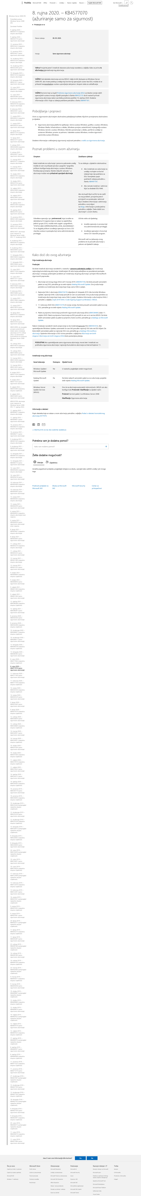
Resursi (81, 3)
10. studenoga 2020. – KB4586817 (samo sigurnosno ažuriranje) (17, 639)
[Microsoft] (14, 3)
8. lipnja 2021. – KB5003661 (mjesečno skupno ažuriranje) (17, 531)
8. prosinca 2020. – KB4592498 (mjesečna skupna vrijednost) (17, 625)
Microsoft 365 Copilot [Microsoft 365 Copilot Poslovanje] (75, 1189)
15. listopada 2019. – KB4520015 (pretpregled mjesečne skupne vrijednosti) (18, 829)
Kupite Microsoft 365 (94, 3)
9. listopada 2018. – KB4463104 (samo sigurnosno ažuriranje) (17, 1110)
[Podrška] (27, 3)
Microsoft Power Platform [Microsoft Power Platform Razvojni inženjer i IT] (99, 1187)
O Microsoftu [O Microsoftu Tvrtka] (117, 1172)
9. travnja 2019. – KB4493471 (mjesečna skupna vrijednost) (17, 978)
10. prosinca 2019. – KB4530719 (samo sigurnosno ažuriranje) (17, 791)
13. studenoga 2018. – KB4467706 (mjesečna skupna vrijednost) (17, 1094)
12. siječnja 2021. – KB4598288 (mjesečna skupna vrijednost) (17, 603)
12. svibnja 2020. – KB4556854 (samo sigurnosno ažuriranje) (17, 719)
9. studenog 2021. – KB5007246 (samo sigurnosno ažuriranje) (17, 448)
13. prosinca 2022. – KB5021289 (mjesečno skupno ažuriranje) (17, 219)
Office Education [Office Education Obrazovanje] (55, 1182)
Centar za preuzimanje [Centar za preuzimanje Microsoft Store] (35, 1172)
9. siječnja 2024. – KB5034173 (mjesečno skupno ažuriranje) (17, 32)
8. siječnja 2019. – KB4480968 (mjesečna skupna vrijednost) (17, 1056)
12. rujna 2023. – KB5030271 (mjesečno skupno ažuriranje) (17, 89)
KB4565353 (93, 326)
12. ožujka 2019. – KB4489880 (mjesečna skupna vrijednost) (17, 1002)
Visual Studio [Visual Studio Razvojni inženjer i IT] (96, 1194)
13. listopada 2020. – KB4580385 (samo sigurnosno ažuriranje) (17, 654)
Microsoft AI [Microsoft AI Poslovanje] (73, 1169)
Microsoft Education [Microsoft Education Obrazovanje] (56, 1169)
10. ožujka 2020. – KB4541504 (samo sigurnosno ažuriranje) (17, 747)
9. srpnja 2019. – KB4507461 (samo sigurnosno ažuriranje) (17, 915)
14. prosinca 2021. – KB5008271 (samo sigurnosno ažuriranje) (17, 434)
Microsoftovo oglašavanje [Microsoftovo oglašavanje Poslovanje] (76, 1186)
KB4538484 (94, 313)
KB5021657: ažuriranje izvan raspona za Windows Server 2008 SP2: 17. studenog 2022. (18, 234)
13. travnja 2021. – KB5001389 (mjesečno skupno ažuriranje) (17, 560)
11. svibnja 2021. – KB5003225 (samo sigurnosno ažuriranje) (17, 553)
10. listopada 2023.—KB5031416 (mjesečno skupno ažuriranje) (17, 75)
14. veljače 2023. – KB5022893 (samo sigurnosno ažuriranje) (17, 197)
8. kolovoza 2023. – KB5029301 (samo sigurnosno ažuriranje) (17, 111)
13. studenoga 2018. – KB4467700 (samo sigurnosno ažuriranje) (17, 1087)
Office (45, 3)
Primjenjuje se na (39, 25)
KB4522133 (79, 95)
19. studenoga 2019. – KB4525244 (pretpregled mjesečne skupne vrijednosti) (18, 806)
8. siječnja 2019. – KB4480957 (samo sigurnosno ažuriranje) (17, 1049)
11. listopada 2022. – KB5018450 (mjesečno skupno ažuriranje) (17, 257)
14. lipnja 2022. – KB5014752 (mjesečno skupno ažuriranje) (17, 314)
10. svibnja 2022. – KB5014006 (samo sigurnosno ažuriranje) (17, 353)
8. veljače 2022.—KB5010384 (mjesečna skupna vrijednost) (17, 389)
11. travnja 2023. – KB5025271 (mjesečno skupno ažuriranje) (17, 161)
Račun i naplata (72, 3)
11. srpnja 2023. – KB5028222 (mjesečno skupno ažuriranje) (17, 118)
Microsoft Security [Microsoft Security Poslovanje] (75, 1172)
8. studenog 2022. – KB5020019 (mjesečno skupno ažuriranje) (17, 242)
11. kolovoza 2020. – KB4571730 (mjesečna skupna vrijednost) (17, 682)
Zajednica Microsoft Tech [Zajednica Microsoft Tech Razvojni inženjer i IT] (99, 1181)
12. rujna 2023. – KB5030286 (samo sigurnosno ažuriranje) (17, 96)
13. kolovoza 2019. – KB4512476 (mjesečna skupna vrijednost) (17, 885)
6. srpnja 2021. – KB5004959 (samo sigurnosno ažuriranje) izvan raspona (17, 523)
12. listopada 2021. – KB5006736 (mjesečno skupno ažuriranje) (17, 455)
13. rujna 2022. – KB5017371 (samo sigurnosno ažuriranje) (17, 278)
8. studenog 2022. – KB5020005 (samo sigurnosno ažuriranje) (17, 250)
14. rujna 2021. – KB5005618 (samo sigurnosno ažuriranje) (17, 477)
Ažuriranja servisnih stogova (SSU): (52, 336)
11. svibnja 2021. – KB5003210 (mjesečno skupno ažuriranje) (17, 546)
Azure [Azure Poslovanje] (71, 1176)
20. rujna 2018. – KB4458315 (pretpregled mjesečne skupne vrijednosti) (18, 1126)
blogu (83, 207)
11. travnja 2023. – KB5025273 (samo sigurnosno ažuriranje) (17, 168)
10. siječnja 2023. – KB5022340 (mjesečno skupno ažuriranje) (17, 204)
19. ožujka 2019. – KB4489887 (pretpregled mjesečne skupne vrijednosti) (18, 994)
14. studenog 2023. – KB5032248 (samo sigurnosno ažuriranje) (17, 68)
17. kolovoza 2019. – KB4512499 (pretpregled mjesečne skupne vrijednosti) (18, 876)
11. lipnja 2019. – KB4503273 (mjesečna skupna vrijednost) (17, 932)
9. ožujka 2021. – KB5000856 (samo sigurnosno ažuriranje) (17, 582)
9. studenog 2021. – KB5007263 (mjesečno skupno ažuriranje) (17, 441)
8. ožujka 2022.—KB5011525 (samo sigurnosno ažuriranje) (17, 381)
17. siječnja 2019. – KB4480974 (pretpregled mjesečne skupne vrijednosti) (18, 1041)
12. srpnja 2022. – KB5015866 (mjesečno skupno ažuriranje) (17, 300)
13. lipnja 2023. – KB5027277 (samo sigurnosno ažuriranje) (17, 140)
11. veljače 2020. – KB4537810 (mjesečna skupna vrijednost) (17, 762)
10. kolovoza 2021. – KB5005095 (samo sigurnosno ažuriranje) (17, 491)
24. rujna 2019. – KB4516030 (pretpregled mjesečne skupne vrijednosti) (18, 853)
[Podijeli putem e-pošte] (42, 424)
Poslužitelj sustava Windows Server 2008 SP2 (17, 21)
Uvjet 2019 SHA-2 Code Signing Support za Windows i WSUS (74, 300)
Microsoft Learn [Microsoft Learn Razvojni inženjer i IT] (97, 1172)
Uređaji (61, 3)
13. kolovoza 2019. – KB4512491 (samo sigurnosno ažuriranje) (17, 892)
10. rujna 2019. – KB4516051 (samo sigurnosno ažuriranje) (17, 861)
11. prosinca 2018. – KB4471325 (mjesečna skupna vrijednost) (17, 1063)
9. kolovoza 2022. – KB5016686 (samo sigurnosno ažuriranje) (17, 293)
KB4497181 (85, 100)
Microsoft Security (78, 486)
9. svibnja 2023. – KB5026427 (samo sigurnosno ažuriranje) (17, 154)
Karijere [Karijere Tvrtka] (116, 1169)
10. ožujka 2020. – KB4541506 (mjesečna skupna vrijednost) (17, 755)
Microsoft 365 (37, 3)
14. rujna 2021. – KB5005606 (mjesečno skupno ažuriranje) (17, 470)
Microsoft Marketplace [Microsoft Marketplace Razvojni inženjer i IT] (98, 1184)
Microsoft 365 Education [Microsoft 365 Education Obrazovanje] (57, 1179)
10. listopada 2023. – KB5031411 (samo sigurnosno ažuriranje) (17, 82)
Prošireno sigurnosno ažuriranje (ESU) (71, 93)
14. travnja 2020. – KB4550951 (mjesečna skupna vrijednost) (17, 740)
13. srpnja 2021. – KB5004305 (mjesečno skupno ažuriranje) (17, 499)
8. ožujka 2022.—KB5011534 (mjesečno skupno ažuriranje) (17, 374)
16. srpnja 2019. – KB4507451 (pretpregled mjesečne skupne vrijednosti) (18, 900)
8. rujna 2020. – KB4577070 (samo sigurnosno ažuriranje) (17, 668)
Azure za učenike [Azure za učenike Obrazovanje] (55, 1192)
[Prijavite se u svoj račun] (131, 2)
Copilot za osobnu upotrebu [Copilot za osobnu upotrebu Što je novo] (14, 1172)
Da (80, 1158)
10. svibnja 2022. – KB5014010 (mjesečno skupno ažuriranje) (17, 345)
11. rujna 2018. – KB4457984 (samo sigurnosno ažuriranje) (17, 1141)
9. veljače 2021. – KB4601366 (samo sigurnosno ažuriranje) (17, 596)
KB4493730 (81, 282)
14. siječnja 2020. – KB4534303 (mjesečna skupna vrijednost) (17, 783)
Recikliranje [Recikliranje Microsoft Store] (32, 1182)
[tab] (38, 462)
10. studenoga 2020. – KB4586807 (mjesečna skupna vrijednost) (17, 632)
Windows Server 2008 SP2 (17, 16)
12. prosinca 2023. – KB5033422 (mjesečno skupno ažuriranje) (17, 46)
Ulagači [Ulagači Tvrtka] (116, 1179)
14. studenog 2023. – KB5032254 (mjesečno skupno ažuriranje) (17, 60)
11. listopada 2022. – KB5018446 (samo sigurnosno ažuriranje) (17, 264)
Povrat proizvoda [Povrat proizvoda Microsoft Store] (33, 1176)
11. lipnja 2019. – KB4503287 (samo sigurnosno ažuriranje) (17, 939)
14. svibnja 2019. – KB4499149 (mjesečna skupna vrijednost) (17, 962)
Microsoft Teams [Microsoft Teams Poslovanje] (74, 1192)
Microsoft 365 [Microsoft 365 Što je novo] (10, 1176)
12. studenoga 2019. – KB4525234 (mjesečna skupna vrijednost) (17, 821)
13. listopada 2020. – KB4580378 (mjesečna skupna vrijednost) (17, 646)
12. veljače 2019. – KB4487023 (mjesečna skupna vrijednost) (17, 1033)
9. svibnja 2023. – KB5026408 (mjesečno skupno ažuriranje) (17, 147)
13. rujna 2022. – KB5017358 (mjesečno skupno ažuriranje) (17, 271)
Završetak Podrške (16, 26)
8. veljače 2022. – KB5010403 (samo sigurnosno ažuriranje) (17, 396)
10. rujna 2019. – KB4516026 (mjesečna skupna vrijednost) (17, 868)
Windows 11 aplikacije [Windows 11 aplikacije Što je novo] (12, 1179)
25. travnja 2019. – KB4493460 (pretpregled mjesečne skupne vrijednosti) (18, 970)
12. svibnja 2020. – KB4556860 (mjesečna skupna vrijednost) (17, 726)
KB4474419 (63, 292)
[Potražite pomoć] (126, 2)
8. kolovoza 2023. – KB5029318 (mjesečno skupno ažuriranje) (17, 104)
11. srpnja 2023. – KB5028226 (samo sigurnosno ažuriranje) (17, 125)
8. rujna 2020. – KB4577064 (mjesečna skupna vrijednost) (17, 661)
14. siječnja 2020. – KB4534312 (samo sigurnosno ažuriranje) (17, 776)
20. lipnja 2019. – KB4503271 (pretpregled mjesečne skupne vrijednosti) (18, 923)
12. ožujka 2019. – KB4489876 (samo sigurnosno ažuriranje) (17, 1009)
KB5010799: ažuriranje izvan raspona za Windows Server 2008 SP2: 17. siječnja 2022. (17, 404)
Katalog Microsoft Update (81, 284)
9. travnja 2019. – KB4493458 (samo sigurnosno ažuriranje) (17, 986)
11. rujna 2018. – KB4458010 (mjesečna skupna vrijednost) (17, 1134)
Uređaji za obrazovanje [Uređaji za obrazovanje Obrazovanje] (56, 1172)
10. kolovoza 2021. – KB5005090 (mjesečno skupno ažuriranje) (17, 484)
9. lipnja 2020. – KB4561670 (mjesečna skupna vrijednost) (17, 711)
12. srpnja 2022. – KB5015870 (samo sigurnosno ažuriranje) (17, 307)
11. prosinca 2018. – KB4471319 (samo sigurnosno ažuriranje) (17, 1071)
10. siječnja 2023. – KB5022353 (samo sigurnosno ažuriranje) (17, 212)
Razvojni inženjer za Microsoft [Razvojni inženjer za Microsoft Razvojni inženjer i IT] (100, 1169)
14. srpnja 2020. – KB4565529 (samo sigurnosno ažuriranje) (17, 697)
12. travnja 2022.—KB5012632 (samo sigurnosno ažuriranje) (17, 367)
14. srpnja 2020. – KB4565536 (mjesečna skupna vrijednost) (17, 690)
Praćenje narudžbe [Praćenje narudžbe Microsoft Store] (34, 1179)
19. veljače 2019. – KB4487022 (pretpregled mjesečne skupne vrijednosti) (18, 1017)
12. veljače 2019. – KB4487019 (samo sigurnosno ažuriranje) (17, 1025)
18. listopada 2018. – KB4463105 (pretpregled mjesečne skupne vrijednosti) (18, 1102)
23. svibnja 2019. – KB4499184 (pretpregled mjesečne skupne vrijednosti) (18, 947)
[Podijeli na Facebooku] (33, 424)
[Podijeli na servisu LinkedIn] (37, 424)
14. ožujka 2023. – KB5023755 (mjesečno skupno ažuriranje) (17, 176)
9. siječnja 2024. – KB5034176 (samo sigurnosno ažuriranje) (17, 39)
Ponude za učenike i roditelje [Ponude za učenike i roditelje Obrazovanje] (58, 1189)
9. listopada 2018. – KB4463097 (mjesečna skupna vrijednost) (17, 1118)
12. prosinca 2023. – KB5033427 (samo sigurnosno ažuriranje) (17, 53)
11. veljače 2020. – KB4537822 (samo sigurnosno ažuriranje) (17, 769)
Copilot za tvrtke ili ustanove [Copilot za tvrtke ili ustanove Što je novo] (14, 1169)
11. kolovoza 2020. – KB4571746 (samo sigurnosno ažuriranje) (17, 675)
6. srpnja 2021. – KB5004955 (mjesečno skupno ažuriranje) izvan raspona (18, 514)
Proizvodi (52, 3)
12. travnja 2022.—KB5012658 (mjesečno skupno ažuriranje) (17, 360)
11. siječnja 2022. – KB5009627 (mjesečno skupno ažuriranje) (17, 412)
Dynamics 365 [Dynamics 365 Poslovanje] (74, 1179)
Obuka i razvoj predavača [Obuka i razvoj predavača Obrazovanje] (57, 1186)
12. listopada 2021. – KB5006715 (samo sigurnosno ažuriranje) (17, 463)
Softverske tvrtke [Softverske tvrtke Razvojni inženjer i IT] (97, 1191)
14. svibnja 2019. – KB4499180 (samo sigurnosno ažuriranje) (17, 955)
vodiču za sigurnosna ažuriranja (93, 140)
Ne (92, 1158)
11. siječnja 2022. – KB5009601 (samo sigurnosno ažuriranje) (17, 419)
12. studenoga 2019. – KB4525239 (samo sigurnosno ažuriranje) (17, 814)
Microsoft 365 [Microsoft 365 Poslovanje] (73, 1182)
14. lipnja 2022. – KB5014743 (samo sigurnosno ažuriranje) (17, 322)
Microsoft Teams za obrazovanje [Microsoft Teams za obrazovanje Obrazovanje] (59, 1176)
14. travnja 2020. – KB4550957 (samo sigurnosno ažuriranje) (17, 733)
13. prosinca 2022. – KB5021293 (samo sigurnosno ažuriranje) (17, 226)
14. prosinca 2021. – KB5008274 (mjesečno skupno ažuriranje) (17, 427)
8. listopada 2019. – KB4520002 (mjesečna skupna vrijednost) (17, 838)
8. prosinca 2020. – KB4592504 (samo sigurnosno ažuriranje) (17, 618)
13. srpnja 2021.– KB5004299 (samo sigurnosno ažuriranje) (17, 506)
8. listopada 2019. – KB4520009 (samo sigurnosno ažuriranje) (17, 845)
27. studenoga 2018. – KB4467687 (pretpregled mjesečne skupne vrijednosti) (18, 1079)
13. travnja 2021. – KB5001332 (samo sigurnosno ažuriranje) (17, 567)
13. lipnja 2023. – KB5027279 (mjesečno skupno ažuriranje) (17, 132)
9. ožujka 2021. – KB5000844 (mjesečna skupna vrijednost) (17, 574)
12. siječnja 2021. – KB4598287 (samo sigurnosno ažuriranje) (17, 610)
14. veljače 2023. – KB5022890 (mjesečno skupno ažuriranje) (17, 190)
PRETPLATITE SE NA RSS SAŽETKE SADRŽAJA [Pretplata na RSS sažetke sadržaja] (50, 430)
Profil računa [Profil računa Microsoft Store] (32, 1169)
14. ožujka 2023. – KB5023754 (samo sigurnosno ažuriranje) (17, 183)
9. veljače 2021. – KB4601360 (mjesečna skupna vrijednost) (17, 589)
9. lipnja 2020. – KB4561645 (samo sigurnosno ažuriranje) (17, 704)
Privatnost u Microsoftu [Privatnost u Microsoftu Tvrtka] (120, 1176)
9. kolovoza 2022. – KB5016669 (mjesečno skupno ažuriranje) (17, 286)
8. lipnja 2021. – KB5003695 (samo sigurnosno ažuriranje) (17, 538)
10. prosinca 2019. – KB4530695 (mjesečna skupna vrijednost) (17, 798)
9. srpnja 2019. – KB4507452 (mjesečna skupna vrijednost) (17, 908)
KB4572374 (60, 305)
